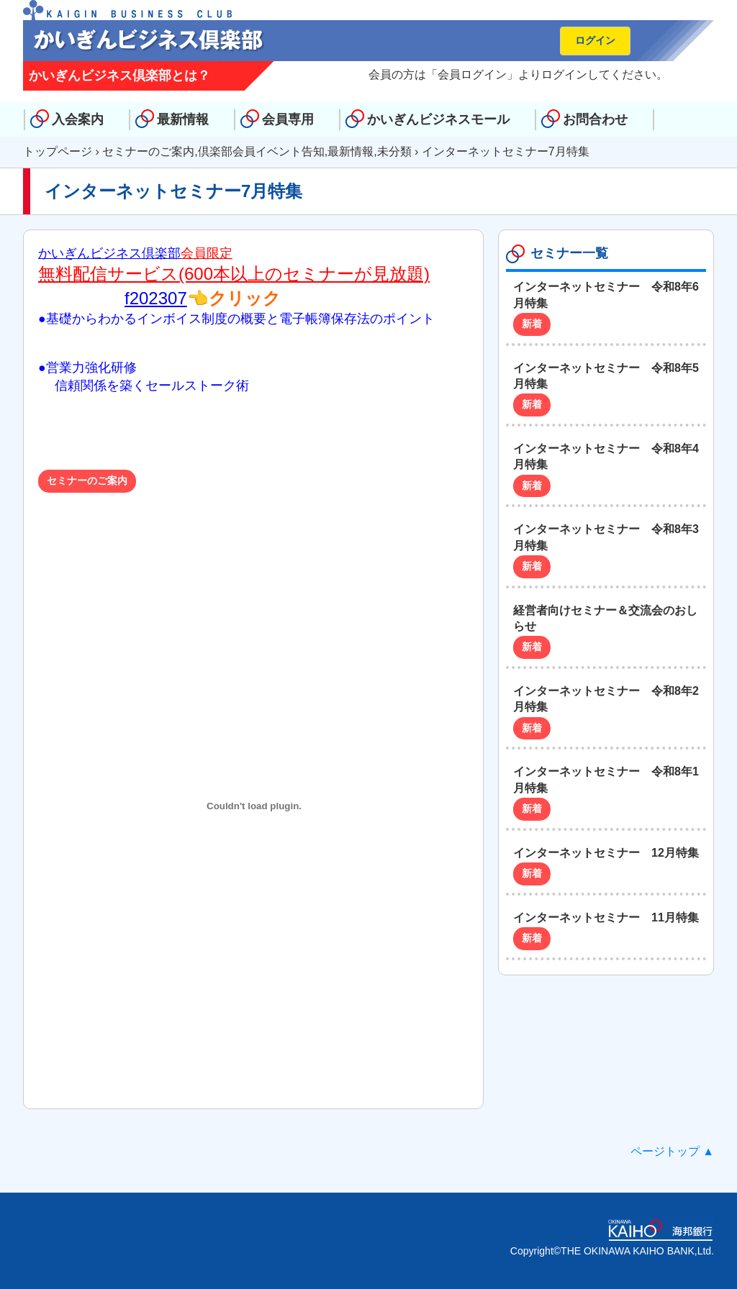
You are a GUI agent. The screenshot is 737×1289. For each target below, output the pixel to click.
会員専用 (288, 119)
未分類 (394, 151)
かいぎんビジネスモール (438, 119)
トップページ (57, 151)
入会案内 (78, 119)
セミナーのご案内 (148, 151)
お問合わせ (595, 119)
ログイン (595, 40)
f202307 (156, 298)
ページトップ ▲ (672, 1151)
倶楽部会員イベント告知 (261, 151)
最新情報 (183, 119)
